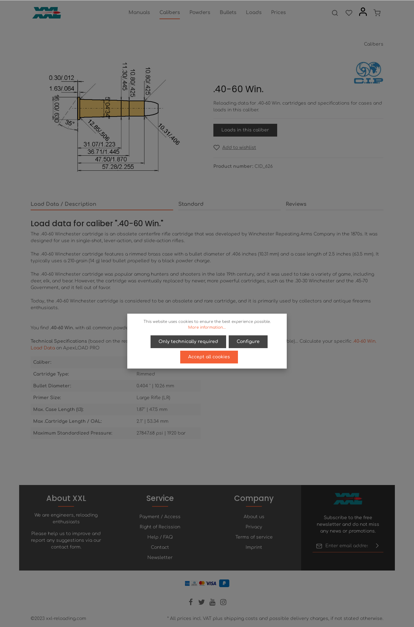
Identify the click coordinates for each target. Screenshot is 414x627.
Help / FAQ (160, 537)
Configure (248, 341)
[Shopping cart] (377, 12)
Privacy (254, 527)
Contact (160, 547)
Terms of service (254, 537)
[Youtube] (213, 604)
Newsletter (160, 557)
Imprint (254, 547)
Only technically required (188, 341)
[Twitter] (202, 604)
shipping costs (241, 618)
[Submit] (377, 546)
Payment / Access (160, 516)
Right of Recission (160, 527)
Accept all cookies (209, 357)
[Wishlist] (349, 12)
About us (254, 516)
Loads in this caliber (245, 130)
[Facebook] (191, 604)
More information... (207, 327)
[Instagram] (223, 604)
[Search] (335, 12)
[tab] (102, 204)
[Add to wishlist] (234, 147)
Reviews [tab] (296, 204)
